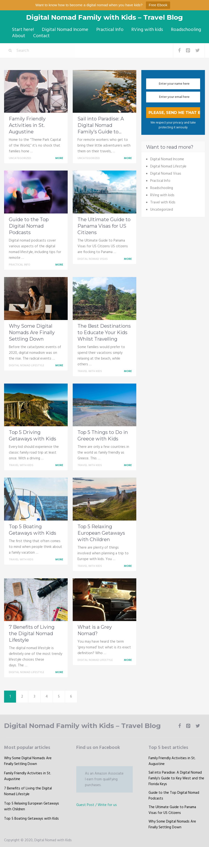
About (17, 35)
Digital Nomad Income (63, 29)
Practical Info (107, 29)
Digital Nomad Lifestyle (26, 364)
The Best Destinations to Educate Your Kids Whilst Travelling (104, 331)
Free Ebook (158, 5)
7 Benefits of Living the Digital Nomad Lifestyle (31, 632)
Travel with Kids (90, 370)
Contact (40, 35)
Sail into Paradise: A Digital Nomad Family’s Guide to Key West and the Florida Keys (176, 777)
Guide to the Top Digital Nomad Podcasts (29, 225)
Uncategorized (20, 157)
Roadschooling (182, 29)
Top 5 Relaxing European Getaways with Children (101, 532)
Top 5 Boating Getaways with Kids (31, 818)
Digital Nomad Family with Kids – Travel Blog (104, 17)
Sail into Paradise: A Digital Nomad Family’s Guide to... (101, 124)
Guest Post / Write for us (96, 804)
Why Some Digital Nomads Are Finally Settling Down (32, 331)
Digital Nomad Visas (93, 258)
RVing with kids (144, 29)
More (60, 157)
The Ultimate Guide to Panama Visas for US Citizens (104, 225)
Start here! (22, 29)
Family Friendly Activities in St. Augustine (27, 124)
